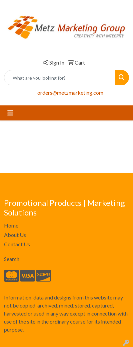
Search (11, 259)
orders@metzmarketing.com (70, 92)
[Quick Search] (59, 77)
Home (11, 225)
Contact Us (17, 244)
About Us (15, 235)
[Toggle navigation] (10, 113)
